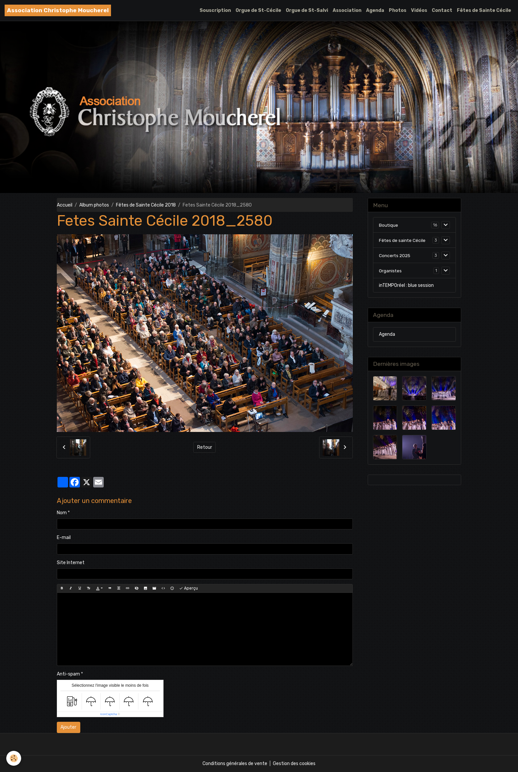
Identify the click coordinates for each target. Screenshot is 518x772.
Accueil (64, 205)
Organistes (390, 270)
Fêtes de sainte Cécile (402, 240)
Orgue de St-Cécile (258, 10)
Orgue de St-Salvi (307, 10)
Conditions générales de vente (235, 763)
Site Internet (71, 562)
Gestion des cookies (294, 763)
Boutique (388, 225)
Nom (62, 513)
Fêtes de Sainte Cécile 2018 (146, 205)
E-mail (64, 537)
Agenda (375, 10)
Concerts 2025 (395, 255)
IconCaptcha (108, 714)
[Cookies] (14, 758)
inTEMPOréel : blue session (406, 285)
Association (347, 10)
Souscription (215, 10)
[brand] (58, 10)
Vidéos (419, 10)
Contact (442, 10)
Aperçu (188, 588)
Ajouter (68, 727)
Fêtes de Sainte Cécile (484, 10)
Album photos (94, 205)
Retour (204, 447)
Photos (397, 10)
